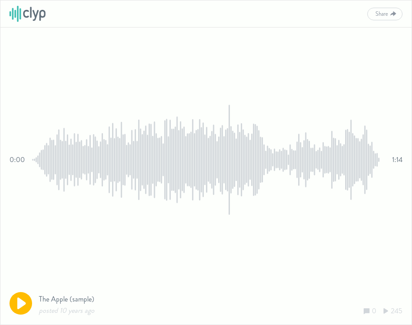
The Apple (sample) (66, 299)
